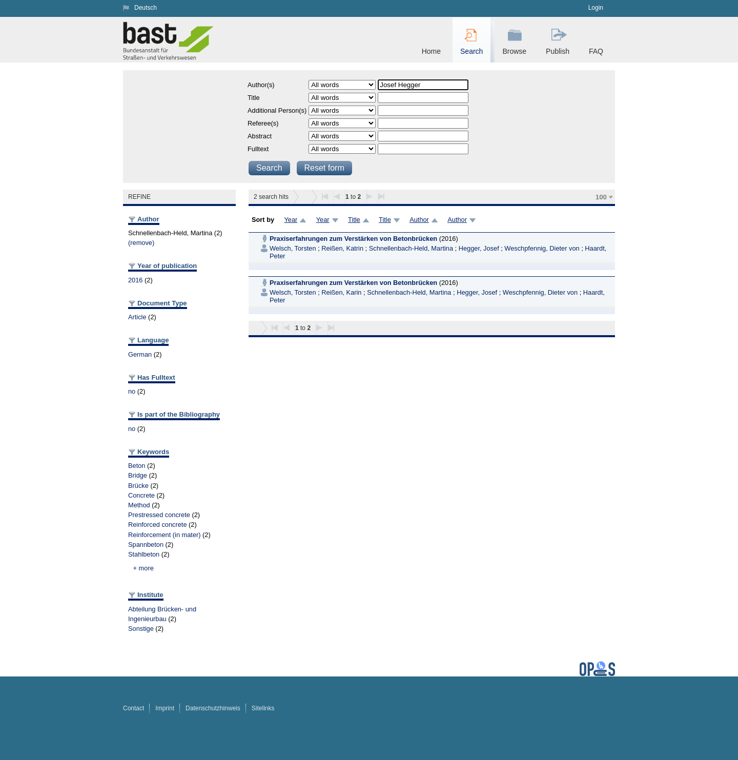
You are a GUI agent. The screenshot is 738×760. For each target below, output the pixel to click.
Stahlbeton (143, 554)
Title (254, 97)
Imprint (164, 708)
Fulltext (258, 149)
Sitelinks (263, 708)
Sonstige (141, 628)
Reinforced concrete (157, 524)
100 (601, 197)
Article (137, 317)
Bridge (137, 475)
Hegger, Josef (479, 248)
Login (595, 7)
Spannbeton (145, 544)
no (131, 391)
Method (139, 505)
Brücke (138, 485)
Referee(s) (263, 123)
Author (419, 219)
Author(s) (261, 85)
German (140, 354)
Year (290, 219)
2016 (135, 280)
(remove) (141, 243)
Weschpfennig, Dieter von (541, 248)
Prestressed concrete (159, 515)
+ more (143, 568)
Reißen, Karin (341, 292)
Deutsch (145, 7)
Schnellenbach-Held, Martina (411, 248)
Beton (136, 465)
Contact (133, 708)
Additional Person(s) (277, 110)
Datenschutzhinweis (213, 708)
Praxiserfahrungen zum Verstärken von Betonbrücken (353, 238)
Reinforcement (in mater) (164, 535)
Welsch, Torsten (293, 248)
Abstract (260, 136)
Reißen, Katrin (342, 248)
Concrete (141, 495)
